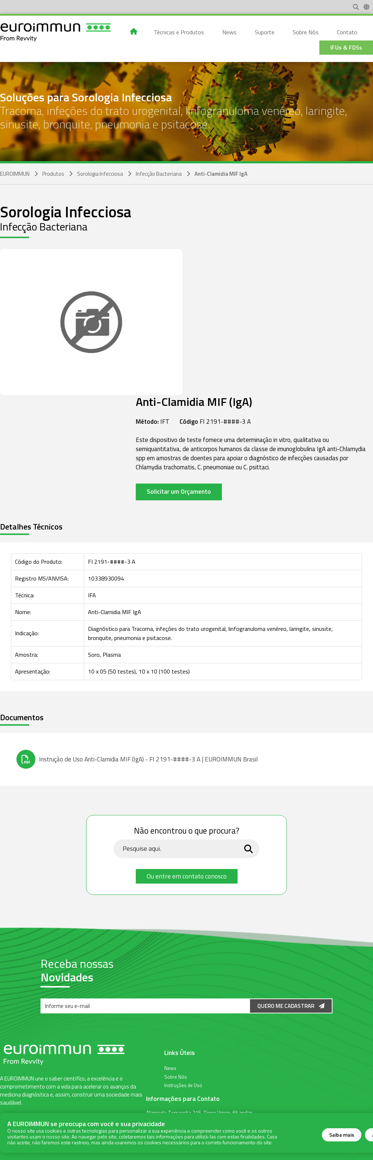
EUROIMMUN (15, 174)
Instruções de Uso (183, 1085)
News (170, 1067)
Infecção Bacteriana (159, 174)
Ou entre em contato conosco (187, 876)
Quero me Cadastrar (290, 1006)
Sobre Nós (175, 1076)
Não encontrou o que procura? (186, 831)
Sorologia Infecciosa (100, 174)
